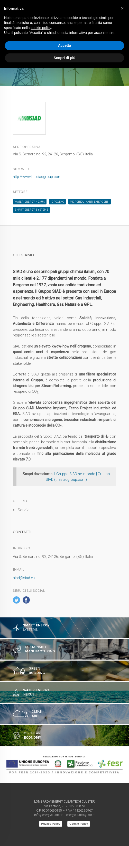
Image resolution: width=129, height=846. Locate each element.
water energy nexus (29, 201)
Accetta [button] (64, 45)
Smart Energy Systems (31, 209)
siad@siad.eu (24, 578)
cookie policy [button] (41, 28)
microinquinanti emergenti (89, 201)
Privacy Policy (50, 823)
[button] (122, 8)
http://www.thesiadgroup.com (37, 177)
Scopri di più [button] (65, 58)
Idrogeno (57, 201)
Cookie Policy (78, 823)
